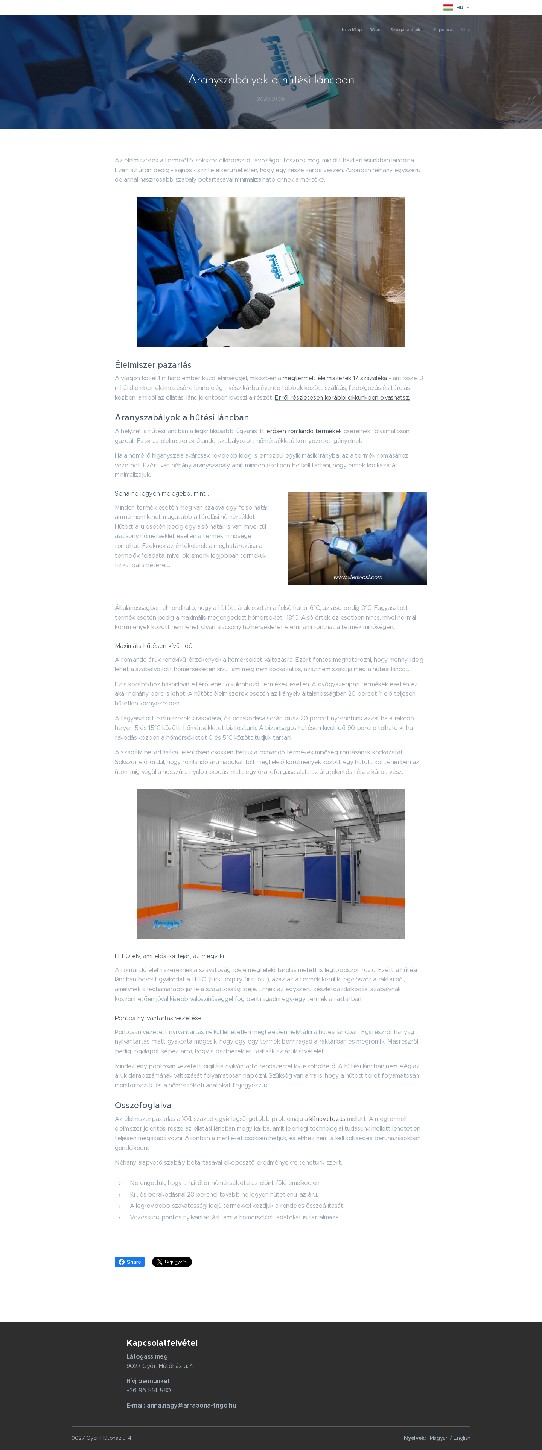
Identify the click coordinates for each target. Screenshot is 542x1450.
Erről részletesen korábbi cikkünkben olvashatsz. (342, 397)
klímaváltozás (327, 1118)
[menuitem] (435, 30)
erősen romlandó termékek (304, 430)
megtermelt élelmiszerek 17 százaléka (335, 378)
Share (130, 1262)
